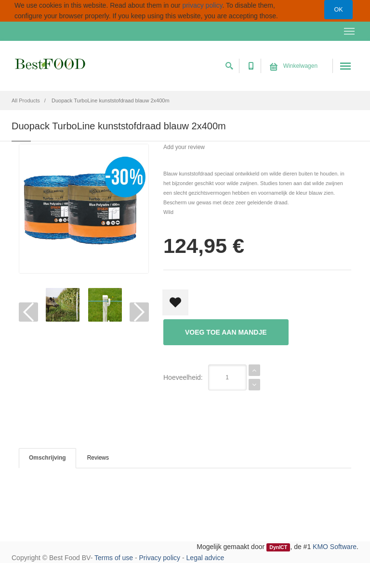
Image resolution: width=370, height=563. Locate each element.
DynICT (278, 547)
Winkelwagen (293, 66)
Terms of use (113, 558)
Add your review (184, 147)
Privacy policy (160, 558)
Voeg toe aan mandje (226, 332)
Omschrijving (47, 457)
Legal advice (205, 558)
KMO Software (335, 546)
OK (338, 9)
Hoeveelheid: (183, 377)
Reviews (98, 457)
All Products (26, 100)
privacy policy (202, 5)
